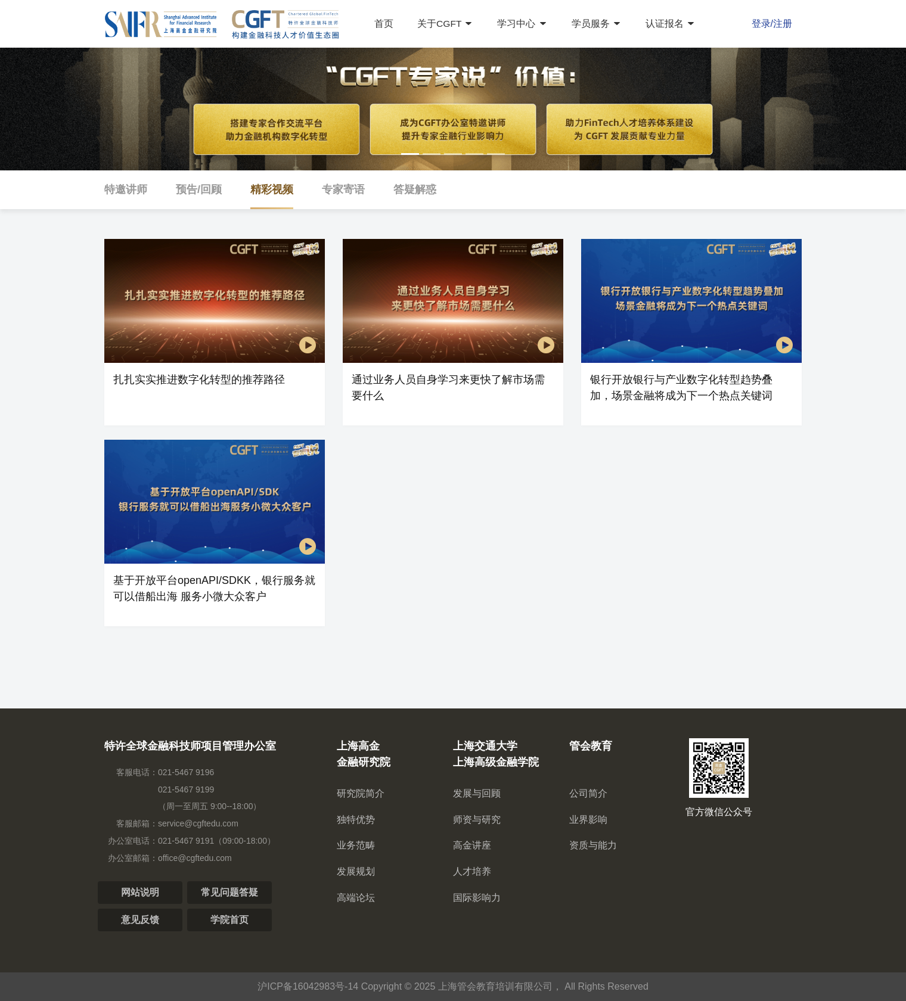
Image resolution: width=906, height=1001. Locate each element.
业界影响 (588, 820)
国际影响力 (477, 898)
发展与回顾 (477, 793)
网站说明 (140, 892)
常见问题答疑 (229, 892)
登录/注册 (772, 23)
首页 (383, 23)
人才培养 (472, 871)
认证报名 (671, 23)
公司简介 (588, 793)
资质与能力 (593, 845)
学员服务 (597, 23)
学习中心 (523, 23)
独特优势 (356, 820)
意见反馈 (140, 920)
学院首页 (229, 920)
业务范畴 (356, 845)
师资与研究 (477, 820)
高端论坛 (356, 898)
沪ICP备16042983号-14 (307, 986)
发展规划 (356, 871)
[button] (410, 154)
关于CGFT (445, 23)
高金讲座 (472, 845)
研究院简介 (360, 793)
